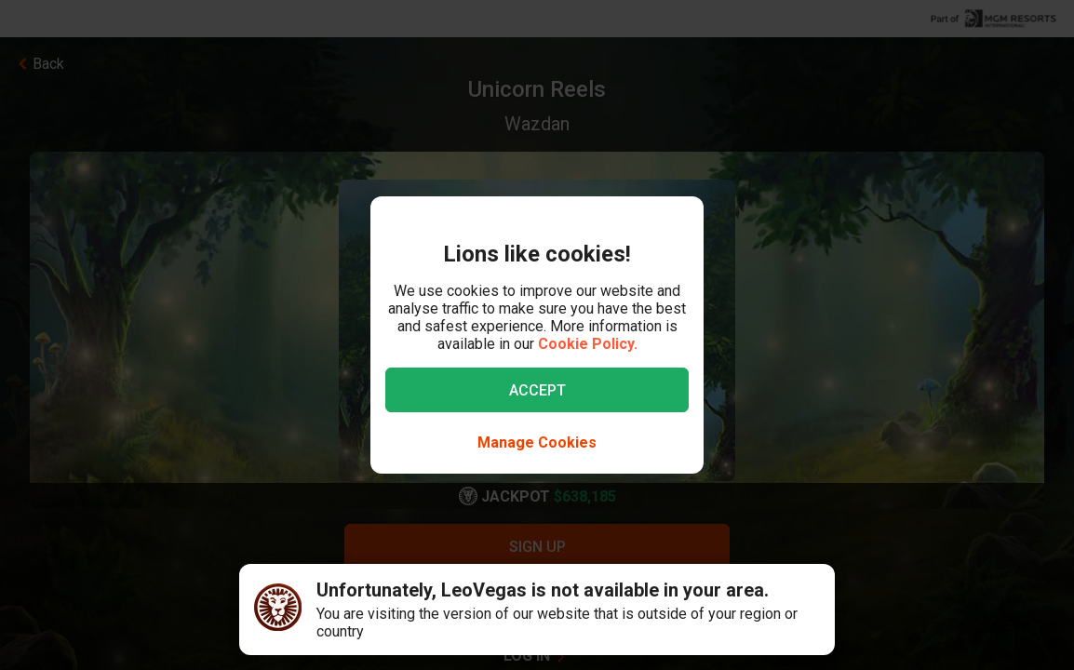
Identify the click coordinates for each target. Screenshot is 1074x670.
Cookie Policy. (588, 344)
